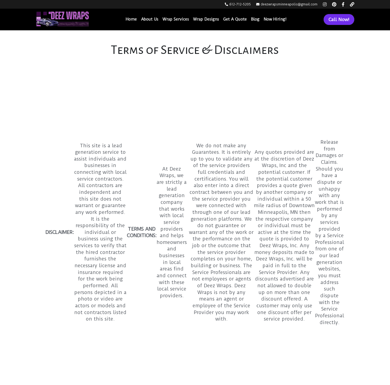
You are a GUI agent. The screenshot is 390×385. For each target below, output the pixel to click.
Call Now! (339, 19)
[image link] (62, 19)
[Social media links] (325, 4)
